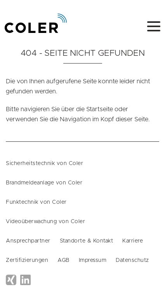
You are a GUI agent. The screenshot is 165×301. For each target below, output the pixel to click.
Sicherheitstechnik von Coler (44, 163)
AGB (63, 260)
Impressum (93, 260)
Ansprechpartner (28, 241)
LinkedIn (25, 279)
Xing (11, 279)
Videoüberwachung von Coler (45, 221)
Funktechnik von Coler (36, 202)
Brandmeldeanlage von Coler (44, 183)
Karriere (132, 241)
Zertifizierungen (27, 260)
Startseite (99, 109)
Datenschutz (132, 260)
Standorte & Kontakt (86, 241)
